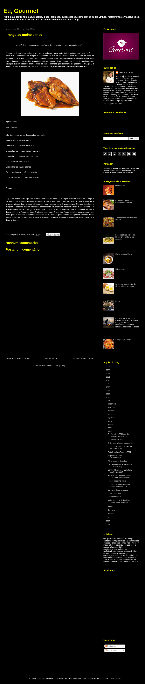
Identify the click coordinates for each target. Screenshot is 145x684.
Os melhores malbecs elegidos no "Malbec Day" (120, 465)
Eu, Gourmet (20, 11)
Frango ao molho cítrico (117, 481)
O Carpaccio (120, 269)
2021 (108, 377)
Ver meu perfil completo (112, 104)
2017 (108, 391)
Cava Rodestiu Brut (115, 440)
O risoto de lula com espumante (120, 443)
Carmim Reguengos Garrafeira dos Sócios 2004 (120, 471)
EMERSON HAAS (126, 72)
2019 (108, 384)
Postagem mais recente (18, 358)
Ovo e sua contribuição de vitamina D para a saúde (125, 285)
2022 (108, 373)
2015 (108, 397)
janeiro (111, 513)
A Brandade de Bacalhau (117, 461)
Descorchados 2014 (115, 497)
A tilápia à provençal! (123, 340)
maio (110, 428)
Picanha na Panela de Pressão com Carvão (123, 202)
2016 (108, 394)
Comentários (111, 650)
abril (110, 431)
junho (110, 424)
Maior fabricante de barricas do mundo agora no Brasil (120, 501)
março (111, 507)
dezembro (112, 404)
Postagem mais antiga (83, 358)
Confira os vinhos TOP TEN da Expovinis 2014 (120, 448)
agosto (111, 417)
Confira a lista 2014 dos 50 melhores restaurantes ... (118, 435)
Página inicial (50, 358)
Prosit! (117, 301)
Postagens (110, 646)
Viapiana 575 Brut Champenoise (115, 456)
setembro (112, 414)
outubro (111, 411)
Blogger (118, 678)
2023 (108, 370)
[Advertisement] (49, 334)
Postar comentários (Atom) (53, 365)
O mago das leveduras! (117, 493)
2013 (108, 518)
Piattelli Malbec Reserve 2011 (119, 452)
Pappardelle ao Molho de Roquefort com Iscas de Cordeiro (125, 237)
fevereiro (112, 510)
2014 (108, 401)
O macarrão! (120, 186)
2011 (108, 525)
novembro (112, 407)
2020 (108, 380)
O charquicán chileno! (123, 254)
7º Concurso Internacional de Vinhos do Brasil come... (119, 485)
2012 (108, 521)
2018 (108, 387)
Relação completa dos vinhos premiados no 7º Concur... (119, 477)
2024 (108, 367)
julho (110, 421)
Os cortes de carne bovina (118, 490)
